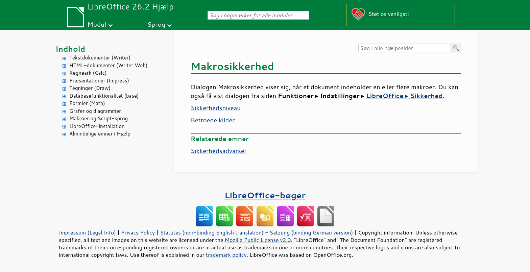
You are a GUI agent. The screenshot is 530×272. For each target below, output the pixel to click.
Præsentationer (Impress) (99, 80)
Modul (96, 24)
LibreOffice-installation (97, 126)
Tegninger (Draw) (90, 88)
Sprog (156, 24)
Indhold (70, 49)
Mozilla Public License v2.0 (258, 240)
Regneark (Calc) (87, 72)
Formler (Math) (87, 103)
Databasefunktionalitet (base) (104, 95)
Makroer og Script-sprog (98, 118)
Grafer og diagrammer (95, 111)
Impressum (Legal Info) (87, 232)
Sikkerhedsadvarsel (218, 150)
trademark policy (226, 254)
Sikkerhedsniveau (216, 107)
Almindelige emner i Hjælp (99, 133)
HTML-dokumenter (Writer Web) (108, 65)
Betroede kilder (213, 120)
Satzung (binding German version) (311, 232)
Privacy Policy (138, 232)
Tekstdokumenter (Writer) (99, 57)
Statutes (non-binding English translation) (211, 232)
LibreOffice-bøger (265, 195)
